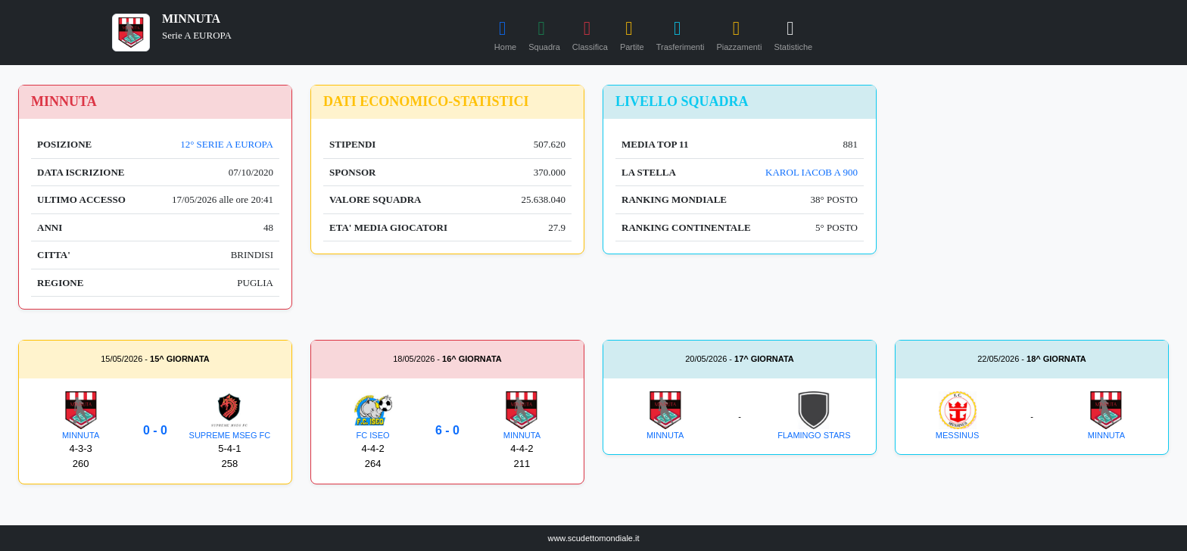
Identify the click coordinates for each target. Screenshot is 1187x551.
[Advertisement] (1032, 191)
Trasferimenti (680, 33)
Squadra (544, 33)
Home (505, 33)
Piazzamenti (739, 33)
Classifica (590, 33)
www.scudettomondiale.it (593, 538)
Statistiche (793, 33)
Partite (632, 33)
